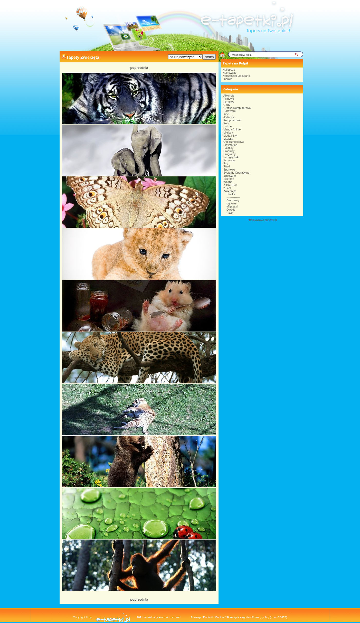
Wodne (227, 181)
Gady (226, 104)
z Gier (227, 188)
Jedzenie (229, 117)
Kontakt (208, 617)
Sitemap (196, 617)
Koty (226, 123)
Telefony (228, 178)
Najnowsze (229, 72)
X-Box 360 (229, 184)
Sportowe (229, 169)
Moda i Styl (230, 135)
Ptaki (226, 166)
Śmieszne (229, 175)
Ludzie (227, 126)
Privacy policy (260, 617)
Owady (230, 209)
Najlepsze (229, 69)
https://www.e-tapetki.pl (262, 219)
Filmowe (228, 98)
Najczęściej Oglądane (236, 75)
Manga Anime (232, 129)
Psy (225, 163)
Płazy (229, 212)
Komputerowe (232, 120)
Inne (226, 114)
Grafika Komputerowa (237, 107)
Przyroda (229, 160)
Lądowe (231, 203)
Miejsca (228, 132)
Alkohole (228, 95)
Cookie (219, 617)
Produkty (228, 151)
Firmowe (228, 101)
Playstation (230, 144)
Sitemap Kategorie (238, 617)
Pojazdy (228, 147)
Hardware (229, 110)
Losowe (227, 78)
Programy (229, 154)
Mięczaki (232, 206)
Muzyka (228, 138)
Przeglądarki (231, 157)
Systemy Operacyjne (236, 172)
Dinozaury (232, 200)
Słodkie (231, 194)
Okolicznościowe (233, 141)
